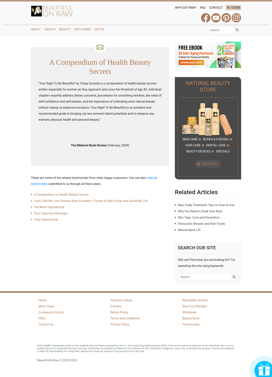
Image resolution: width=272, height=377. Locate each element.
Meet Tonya (46, 306)
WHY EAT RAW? (185, 7)
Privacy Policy (119, 324)
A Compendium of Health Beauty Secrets (61, 194)
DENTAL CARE (216, 145)
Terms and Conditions (125, 318)
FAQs (41, 318)
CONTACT (216, 7)
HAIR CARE (193, 145)
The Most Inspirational (49, 207)
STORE (235, 7)
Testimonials (191, 324)
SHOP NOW (209, 164)
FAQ (203, 7)
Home (42, 300)
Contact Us (45, 324)
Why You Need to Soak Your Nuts (200, 211)
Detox (99, 29)
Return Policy (119, 312)
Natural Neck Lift (189, 230)
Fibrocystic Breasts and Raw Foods (201, 224)
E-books (115, 306)
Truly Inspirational (46, 219)
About (36, 29)
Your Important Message (50, 213)
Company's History (51, 312)
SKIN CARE (189, 139)
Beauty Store (190, 318)
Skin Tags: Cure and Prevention (199, 217)
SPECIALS (223, 151)
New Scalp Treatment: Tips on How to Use (206, 205)
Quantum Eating (121, 300)
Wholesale (189, 312)
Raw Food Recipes (194, 306)
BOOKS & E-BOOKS (215, 139)
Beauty (64, 29)
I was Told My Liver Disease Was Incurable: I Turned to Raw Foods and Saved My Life (91, 201)
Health (49, 29)
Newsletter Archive (195, 300)
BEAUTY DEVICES (198, 151)
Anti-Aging (82, 29)
